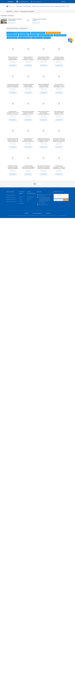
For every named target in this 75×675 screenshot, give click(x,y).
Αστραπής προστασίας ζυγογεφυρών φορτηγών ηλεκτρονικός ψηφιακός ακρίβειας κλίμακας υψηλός (13, 167)
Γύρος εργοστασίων (27, 6)
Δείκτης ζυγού (47, 37)
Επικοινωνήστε (13, 65)
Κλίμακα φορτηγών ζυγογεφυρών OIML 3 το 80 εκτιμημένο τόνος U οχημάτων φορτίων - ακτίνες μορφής (12, 113)
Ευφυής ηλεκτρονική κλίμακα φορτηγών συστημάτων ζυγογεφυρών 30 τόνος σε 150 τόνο (28, 113)
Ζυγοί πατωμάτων (23, 35)
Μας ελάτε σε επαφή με (45, 6)
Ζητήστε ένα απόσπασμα (61, 6)
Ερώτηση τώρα (12, 22)
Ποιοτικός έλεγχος (35, 6)
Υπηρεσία (21, 201)
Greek (64, 1)
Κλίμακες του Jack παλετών (24, 37)
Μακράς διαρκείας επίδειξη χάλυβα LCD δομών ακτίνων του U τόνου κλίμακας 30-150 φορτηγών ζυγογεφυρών (43, 58)
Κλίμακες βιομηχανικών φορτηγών (23, 32)
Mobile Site (48, 213)
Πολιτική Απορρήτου (37, 213)
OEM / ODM (29, 199)
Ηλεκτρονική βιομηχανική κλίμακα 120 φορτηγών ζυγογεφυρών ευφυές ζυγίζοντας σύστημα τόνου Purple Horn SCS (43, 87)
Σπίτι (8, 6)
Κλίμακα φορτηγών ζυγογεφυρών (27, 11)
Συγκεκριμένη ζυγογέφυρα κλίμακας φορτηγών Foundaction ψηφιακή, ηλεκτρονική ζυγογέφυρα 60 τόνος (28, 87)
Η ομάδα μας (21, 203)
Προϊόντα (13, 6)
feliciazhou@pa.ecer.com (24, 1)
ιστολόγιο (53, 6)
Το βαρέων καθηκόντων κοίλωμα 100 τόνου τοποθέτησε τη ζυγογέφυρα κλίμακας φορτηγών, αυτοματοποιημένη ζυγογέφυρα (28, 60)
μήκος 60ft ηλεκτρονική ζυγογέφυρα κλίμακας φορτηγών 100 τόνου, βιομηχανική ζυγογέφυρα (59, 113)
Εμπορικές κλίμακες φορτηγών (38, 32)
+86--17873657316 (37, 1)
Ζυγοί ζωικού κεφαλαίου (12, 35)
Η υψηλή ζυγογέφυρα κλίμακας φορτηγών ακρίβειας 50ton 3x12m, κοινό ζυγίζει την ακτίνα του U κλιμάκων (28, 167)
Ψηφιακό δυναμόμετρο (12, 37)
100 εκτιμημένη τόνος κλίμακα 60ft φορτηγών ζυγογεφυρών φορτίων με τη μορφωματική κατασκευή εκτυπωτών (43, 167)
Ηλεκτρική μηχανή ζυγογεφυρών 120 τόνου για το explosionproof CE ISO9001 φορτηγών (59, 167)
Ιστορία (20, 199)
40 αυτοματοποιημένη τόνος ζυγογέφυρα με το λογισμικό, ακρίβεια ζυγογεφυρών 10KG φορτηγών (59, 140)
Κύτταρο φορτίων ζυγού (37, 37)
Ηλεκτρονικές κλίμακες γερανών (45, 35)
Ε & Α (28, 201)
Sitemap (26, 213)
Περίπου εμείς (19, 6)
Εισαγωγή (21, 196)
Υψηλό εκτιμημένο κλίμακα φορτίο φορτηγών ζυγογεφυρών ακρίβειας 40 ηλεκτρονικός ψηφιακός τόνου (43, 114)
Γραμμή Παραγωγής (31, 196)
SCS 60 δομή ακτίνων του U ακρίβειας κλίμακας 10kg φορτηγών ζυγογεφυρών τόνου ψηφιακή (13, 140)
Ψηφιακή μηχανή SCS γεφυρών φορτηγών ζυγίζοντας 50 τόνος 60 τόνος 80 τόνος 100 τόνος (28, 140)
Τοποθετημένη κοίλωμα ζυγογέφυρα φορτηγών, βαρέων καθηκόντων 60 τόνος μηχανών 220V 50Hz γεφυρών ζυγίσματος (59, 59)
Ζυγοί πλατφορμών (33, 35)
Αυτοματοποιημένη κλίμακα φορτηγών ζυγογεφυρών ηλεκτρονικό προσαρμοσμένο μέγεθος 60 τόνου (13, 86)
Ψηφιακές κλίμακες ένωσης (59, 35)
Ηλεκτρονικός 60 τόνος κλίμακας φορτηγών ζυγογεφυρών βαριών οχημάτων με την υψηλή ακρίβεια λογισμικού (13, 59)
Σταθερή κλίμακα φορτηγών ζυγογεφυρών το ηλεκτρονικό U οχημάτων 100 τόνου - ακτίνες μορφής (43, 140)
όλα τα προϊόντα (10, 32)
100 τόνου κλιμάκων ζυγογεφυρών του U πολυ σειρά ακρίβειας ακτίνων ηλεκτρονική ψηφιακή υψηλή (59, 86)
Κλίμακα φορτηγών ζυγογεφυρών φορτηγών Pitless (15, 19)
